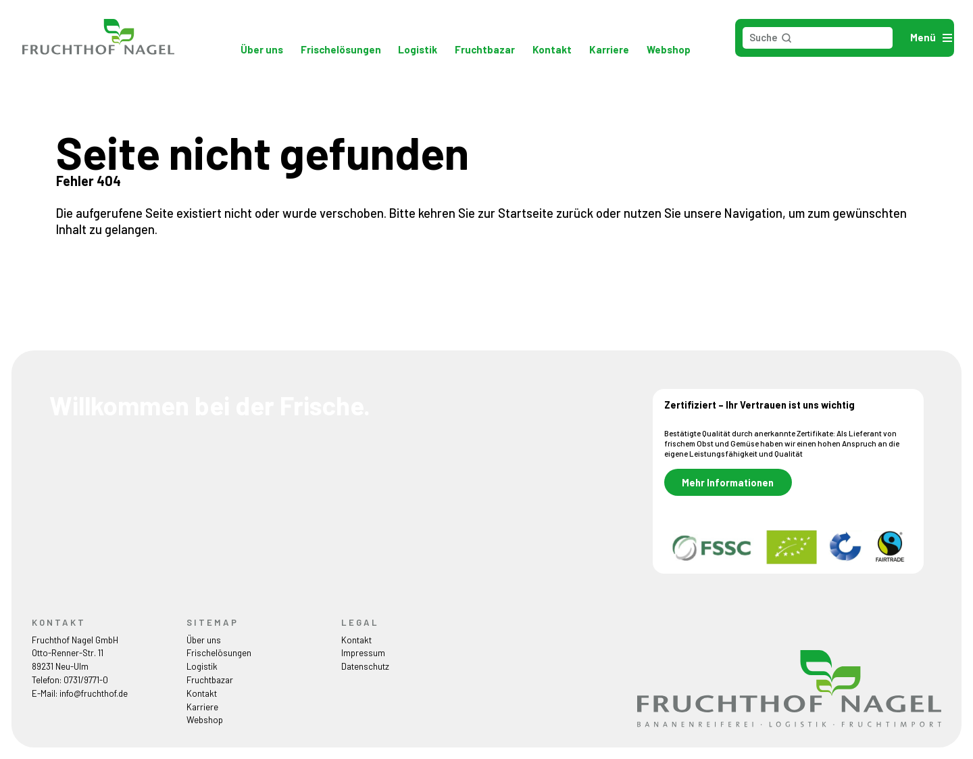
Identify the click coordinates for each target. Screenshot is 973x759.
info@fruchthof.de (93, 693)
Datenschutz (365, 666)
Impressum (363, 652)
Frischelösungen (341, 49)
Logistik (417, 49)
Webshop (669, 49)
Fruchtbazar (485, 49)
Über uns (262, 49)
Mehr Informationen (728, 482)
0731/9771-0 (86, 679)
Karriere (609, 49)
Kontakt (552, 49)
